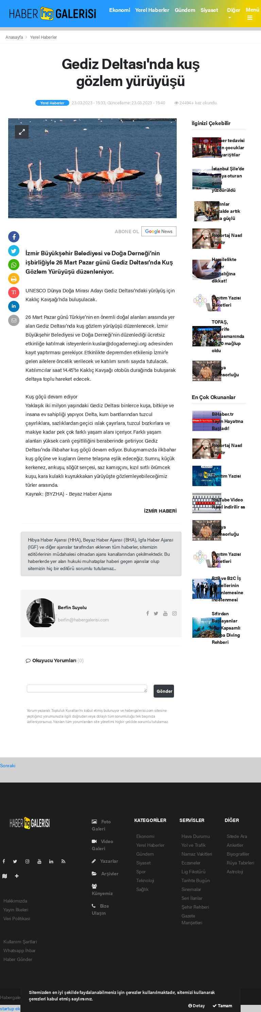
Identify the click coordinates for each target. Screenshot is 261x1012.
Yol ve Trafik (193, 844)
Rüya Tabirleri (240, 862)
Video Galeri (102, 845)
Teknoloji (145, 880)
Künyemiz (102, 890)
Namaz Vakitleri (196, 853)
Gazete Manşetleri (191, 919)
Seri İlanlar (192, 897)
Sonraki (7, 765)
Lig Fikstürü (193, 871)
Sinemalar (191, 889)
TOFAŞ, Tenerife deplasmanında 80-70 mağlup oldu (228, 336)
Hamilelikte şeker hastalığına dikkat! (224, 270)
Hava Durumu (195, 836)
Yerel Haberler (152, 10)
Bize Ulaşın (100, 909)
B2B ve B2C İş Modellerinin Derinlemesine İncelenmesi (227, 588)
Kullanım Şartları (20, 941)
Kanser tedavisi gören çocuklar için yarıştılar (228, 147)
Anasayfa (14, 37)
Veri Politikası (16, 918)
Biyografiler (238, 853)
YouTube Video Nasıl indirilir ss (228, 503)
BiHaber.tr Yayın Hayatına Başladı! (227, 420)
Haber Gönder (17, 959)
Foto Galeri (101, 825)
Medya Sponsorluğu (225, 371)
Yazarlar (105, 860)
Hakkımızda (15, 900)
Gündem (185, 10)
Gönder (164, 691)
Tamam (222, 1005)
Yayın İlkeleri (15, 909)
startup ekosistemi (18, 1008)
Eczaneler (191, 862)
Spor (141, 871)
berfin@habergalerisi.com (83, 619)
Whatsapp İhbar (19, 950)
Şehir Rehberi (195, 906)
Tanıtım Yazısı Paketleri (226, 301)
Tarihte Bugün (195, 880)
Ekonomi (119, 10)
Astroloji (235, 871)
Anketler (235, 844)
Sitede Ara (237, 836)
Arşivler (105, 873)
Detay (196, 1005)
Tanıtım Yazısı (226, 475)
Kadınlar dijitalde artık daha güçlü (226, 210)
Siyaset (209, 10)
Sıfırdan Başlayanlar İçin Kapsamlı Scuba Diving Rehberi (226, 627)
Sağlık (142, 889)
